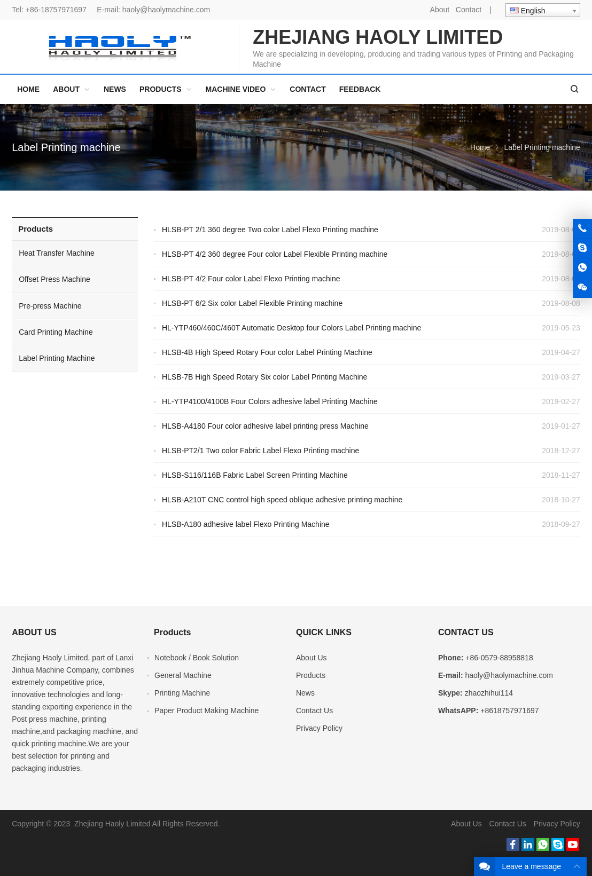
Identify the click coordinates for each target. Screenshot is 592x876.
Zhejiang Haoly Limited (50, 657)
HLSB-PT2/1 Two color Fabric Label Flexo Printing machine (260, 450)
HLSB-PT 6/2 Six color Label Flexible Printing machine (252, 303)
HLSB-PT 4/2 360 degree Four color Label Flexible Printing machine (274, 254)
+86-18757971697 (56, 9)
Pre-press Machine (50, 306)
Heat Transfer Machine (57, 253)
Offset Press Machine (54, 279)
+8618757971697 (509, 710)
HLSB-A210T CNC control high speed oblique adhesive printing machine (282, 499)
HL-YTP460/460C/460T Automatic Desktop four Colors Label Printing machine (291, 327)
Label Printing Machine (57, 358)
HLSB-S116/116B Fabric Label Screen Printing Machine (255, 475)
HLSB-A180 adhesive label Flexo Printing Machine (246, 524)
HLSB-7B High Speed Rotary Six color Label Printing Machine (264, 377)
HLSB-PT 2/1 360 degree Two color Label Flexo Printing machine (270, 229)
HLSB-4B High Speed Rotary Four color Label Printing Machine (267, 352)
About (440, 9)
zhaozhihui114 (489, 693)
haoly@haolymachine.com (166, 9)
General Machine (183, 675)
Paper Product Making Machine (206, 710)
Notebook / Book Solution (196, 657)
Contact (468, 9)
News (305, 693)
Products (35, 228)
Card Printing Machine (56, 332)
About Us (311, 657)
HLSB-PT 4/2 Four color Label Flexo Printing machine (251, 278)
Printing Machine (182, 693)
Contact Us (314, 710)
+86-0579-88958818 (499, 657)
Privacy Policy (319, 728)
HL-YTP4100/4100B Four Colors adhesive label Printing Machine (270, 401)
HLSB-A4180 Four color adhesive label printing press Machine (265, 426)
